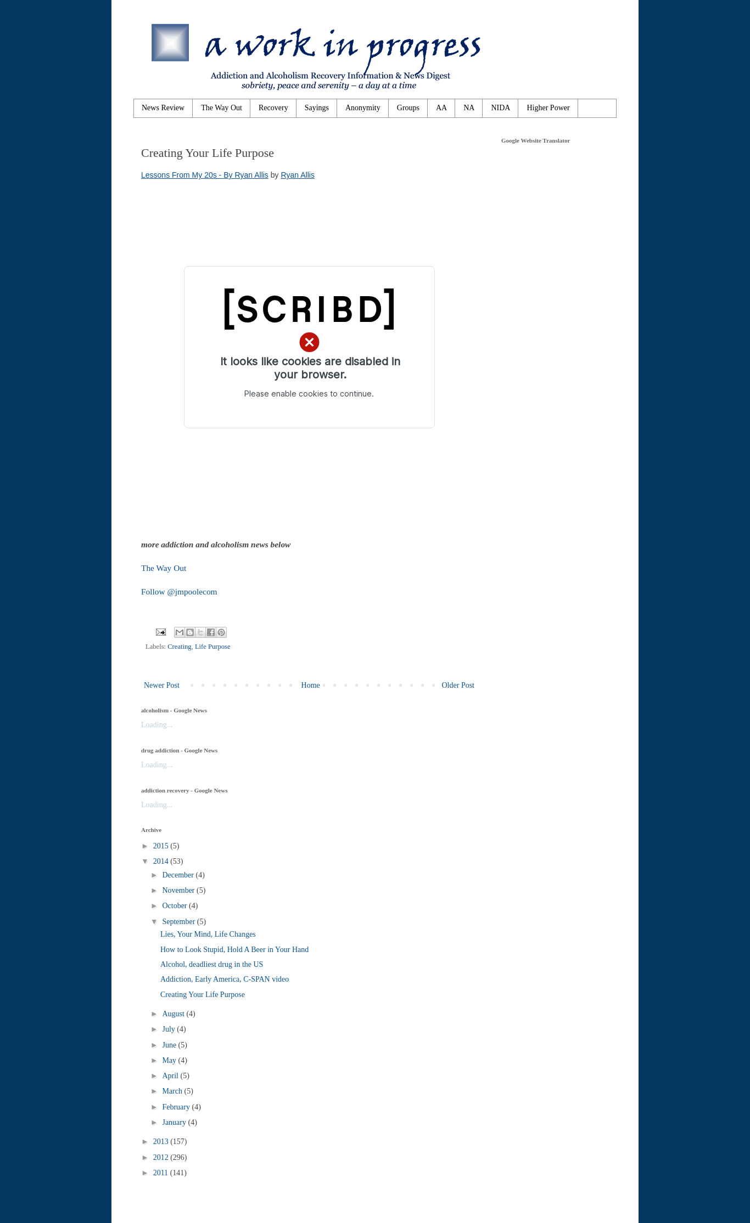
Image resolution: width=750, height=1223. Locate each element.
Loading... (156, 725)
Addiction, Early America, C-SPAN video (224, 979)
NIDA (500, 108)
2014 (162, 861)
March (173, 1091)
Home (310, 685)
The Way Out (221, 108)
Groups (408, 108)
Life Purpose (213, 646)
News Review (163, 108)
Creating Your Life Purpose (202, 994)
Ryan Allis (297, 175)
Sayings (317, 108)
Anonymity (362, 108)
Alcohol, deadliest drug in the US (211, 964)
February (177, 1107)
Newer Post (162, 685)
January (175, 1122)
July (169, 1029)
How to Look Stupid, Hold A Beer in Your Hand (234, 949)
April (171, 1076)
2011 (161, 1173)
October (175, 906)
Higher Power (548, 108)
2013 (162, 1141)
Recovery (273, 108)
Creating (179, 646)
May (170, 1060)
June (170, 1045)
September (179, 922)
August (174, 1014)
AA (441, 108)
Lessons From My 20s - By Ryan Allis (204, 175)
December (178, 875)
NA (468, 108)
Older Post (458, 685)
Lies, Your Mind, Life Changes (208, 934)
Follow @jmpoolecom (179, 591)
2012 (162, 1157)
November (179, 890)
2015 (162, 846)
